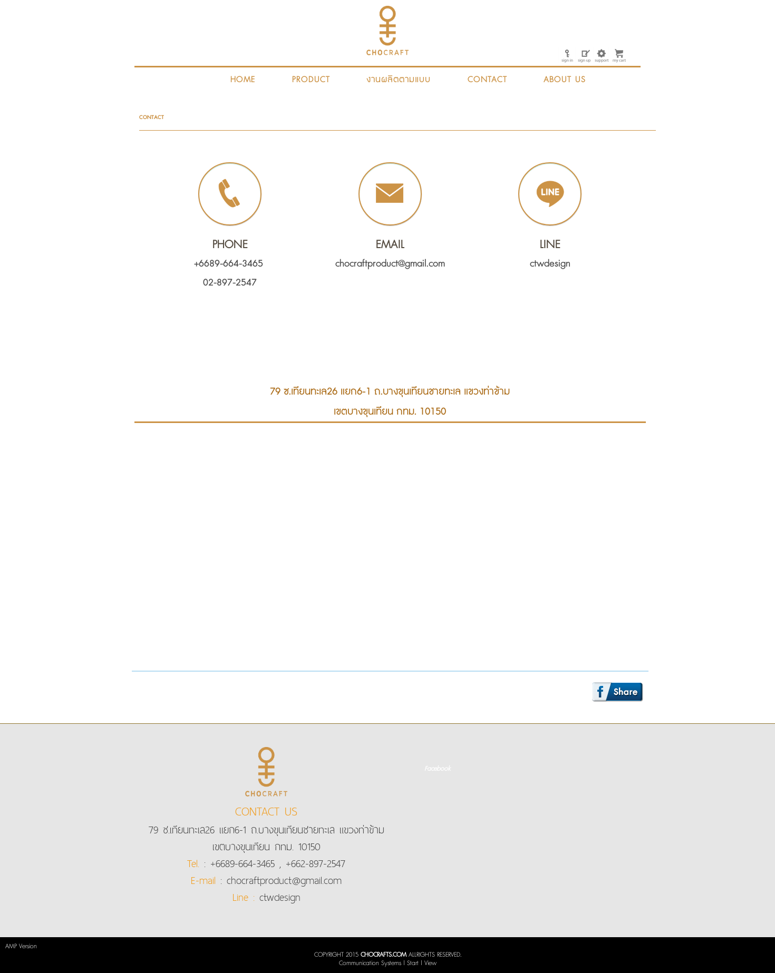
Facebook (437, 768)
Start (413, 963)
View (430, 963)
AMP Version (21, 946)
